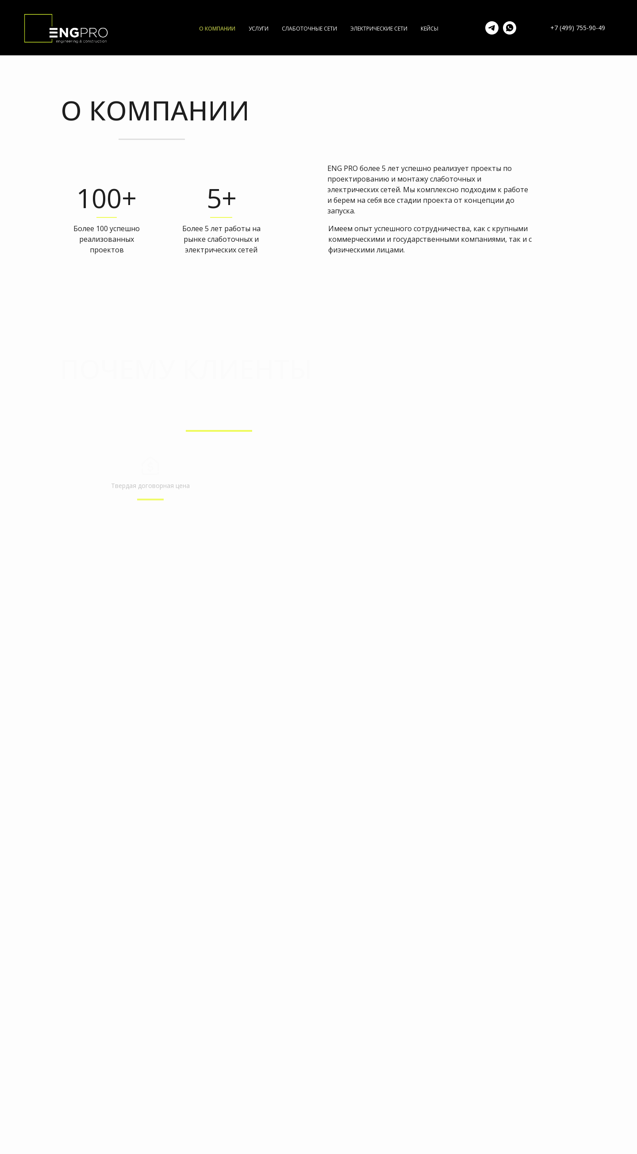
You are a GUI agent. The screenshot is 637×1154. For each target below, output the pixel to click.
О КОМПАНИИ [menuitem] (217, 28)
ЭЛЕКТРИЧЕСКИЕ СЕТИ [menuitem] (378, 28)
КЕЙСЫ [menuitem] (429, 28)
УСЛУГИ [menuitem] (259, 28)
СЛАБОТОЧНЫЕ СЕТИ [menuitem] (309, 28)
